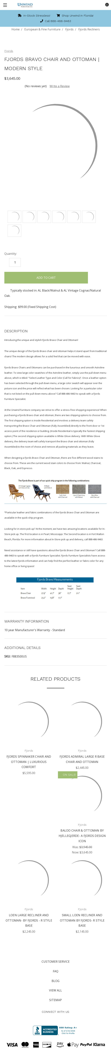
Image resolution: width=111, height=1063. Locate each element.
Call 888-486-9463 (55, 21)
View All (55, 990)
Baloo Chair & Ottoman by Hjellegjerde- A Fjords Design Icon (82, 835)
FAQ (55, 971)
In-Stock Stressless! (34, 15)
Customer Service (56, 962)
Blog (55, 981)
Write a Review (60, 86)
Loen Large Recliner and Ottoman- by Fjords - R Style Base (29, 920)
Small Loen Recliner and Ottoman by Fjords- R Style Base (82, 920)
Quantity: (10, 254)
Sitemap (55, 1000)
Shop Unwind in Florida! (75, 15)
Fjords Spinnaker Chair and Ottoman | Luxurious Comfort (29, 762)
